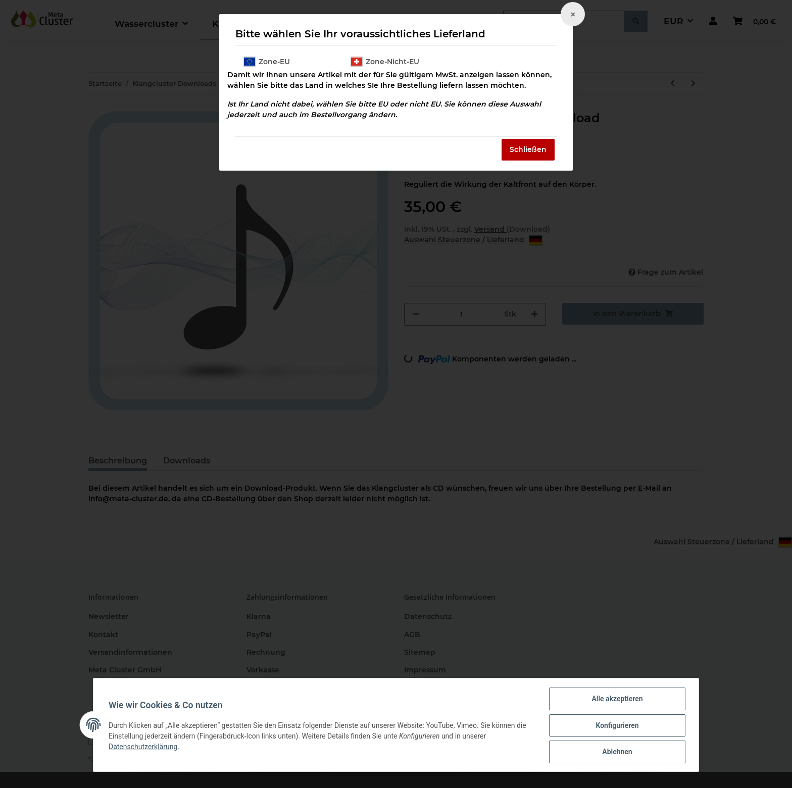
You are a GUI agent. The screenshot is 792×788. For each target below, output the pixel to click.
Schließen (528, 149)
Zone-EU (266, 62)
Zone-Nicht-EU (385, 62)
